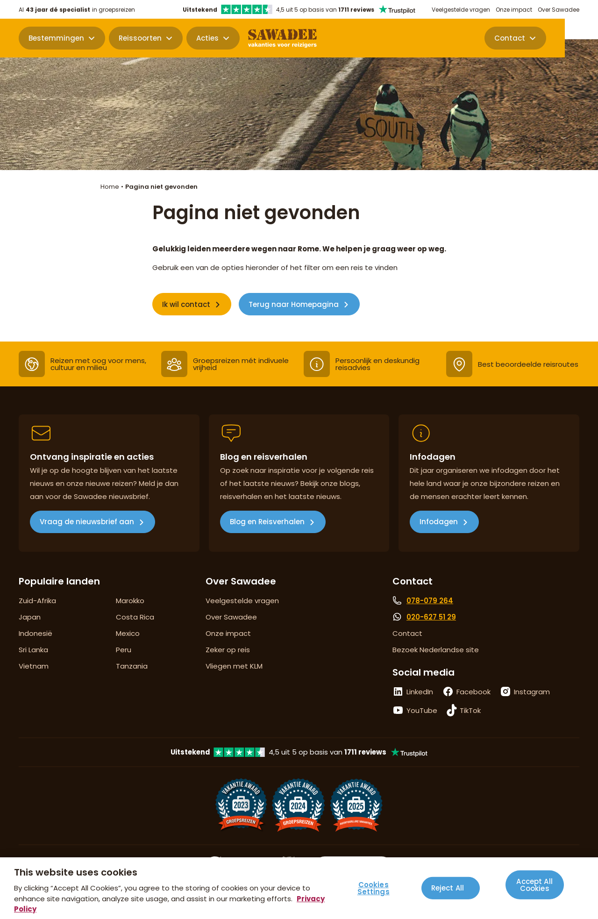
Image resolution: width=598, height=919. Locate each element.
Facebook (473, 692)
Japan (30, 617)
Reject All (447, 888)
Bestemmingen (56, 38)
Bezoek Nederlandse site (435, 650)
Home (109, 186)
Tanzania (132, 666)
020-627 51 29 (431, 617)
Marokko (130, 601)
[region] (299, 888)
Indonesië (35, 633)
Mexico (128, 633)
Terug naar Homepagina (294, 304)
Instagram (532, 692)
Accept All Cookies (534, 884)
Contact (542, 38)
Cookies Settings (373, 888)
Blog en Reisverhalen (267, 522)
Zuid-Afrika (37, 601)
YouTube (421, 710)
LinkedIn (419, 692)
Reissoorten (140, 38)
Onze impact (514, 10)
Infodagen (439, 522)
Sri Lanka (33, 650)
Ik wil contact (186, 304)
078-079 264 (429, 601)
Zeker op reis (228, 650)
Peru (123, 650)
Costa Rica (135, 617)
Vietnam (34, 666)
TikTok (470, 710)
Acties (207, 38)
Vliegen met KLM (234, 666)
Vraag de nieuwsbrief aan (87, 522)
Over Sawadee (558, 10)
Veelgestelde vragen (461, 10)
